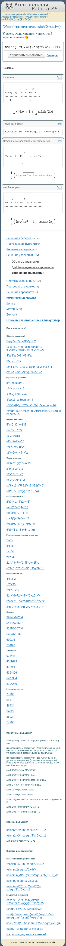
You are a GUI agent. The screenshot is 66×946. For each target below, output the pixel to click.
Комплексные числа (21, 297)
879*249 (12, 683)
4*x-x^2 (11, 578)
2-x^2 (10, 540)
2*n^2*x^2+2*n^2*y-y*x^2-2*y (25, 606)
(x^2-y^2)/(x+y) (16, 479)
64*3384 (12, 678)
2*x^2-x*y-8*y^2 (16, 446)
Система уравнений (19, 280)
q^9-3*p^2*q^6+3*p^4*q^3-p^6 (25, 568)
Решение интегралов (20, 249)
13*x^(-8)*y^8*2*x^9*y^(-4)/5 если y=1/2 (31, 405)
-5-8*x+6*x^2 (15, 430)
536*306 (12, 672)
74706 (10, 722)
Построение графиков (21, 286)
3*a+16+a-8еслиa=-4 (20, 399)
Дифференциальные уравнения (33, 267)
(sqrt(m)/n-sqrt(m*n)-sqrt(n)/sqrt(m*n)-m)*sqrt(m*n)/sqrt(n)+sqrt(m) (30, 916)
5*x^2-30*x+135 (16, 424)
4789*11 (12, 667)
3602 (10, 716)
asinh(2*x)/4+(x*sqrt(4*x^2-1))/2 (26, 829)
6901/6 (11, 639)
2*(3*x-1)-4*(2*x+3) (18, 501)
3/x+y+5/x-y (14, 361)
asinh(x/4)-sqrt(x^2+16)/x (22, 880)
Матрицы (12, 308)
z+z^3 (10, 557)
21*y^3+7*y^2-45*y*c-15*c (23, 562)
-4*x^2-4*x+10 (15, 441)
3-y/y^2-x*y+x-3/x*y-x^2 (21, 341)
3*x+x (10, 545)
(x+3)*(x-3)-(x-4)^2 (18, 518)
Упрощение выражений (12, 17)
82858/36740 (15, 628)
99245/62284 (15, 617)
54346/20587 (15, 622)
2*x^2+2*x (13, 589)
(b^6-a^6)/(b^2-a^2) (19, 463)
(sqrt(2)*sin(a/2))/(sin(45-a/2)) (25, 928)
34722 (10, 711)
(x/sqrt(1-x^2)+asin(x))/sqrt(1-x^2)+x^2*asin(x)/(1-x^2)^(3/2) (25, 348)
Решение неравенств (20, 292)
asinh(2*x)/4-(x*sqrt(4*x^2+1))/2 (26, 835)
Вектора (12, 314)
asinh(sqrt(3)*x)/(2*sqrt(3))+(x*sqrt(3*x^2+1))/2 (24, 888)
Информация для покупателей (26, 934)
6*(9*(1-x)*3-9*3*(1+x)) (21, 529)
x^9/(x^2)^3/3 (15, 468)
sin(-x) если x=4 (17, 394)
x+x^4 (10, 551)
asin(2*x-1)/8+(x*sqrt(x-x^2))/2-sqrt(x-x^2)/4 (34, 923)
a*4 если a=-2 (15, 382)
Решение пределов (19, 238)
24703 (10, 694)
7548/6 (11, 645)
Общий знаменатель (36, 17)
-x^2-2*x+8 (13, 435)
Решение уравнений (38, 14)
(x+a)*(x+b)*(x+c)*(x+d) (21, 524)
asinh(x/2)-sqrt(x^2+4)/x (21, 869)
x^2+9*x (12, 584)
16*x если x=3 (15, 388)
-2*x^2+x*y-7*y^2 (17, 452)
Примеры (52, 55)
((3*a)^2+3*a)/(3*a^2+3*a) (23, 491)
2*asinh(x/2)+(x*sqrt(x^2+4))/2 (25, 863)
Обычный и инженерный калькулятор (33, 320)
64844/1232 (14, 634)
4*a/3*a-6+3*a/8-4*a (19, 355)
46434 (10, 705)
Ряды (10, 303)
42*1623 (12, 661)
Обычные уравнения (25, 261)
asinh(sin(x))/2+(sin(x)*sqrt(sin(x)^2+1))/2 (32, 875)
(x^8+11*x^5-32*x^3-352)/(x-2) (26, 485)
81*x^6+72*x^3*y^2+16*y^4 (24, 595)
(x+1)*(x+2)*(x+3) (17, 512)
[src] (59, 77)
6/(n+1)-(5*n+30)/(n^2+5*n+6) (25, 372)
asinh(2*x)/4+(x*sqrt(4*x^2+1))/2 (16, 19)
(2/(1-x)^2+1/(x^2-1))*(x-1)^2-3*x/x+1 (29, 366)
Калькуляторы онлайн (16, 14)
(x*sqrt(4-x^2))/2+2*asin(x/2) (24, 908)
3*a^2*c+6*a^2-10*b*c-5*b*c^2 (26, 601)
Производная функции (21, 243)
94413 (10, 699)
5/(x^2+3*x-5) (15, 474)
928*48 (11, 655)
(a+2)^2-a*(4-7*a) (17, 507)
